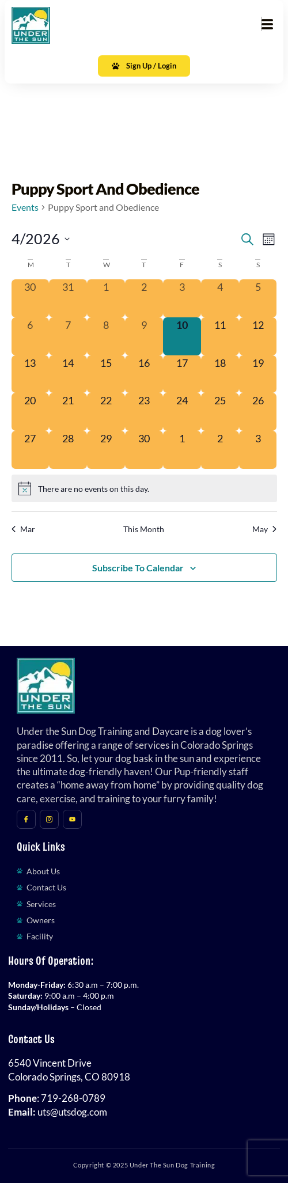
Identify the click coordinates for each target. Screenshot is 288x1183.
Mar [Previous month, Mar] (23, 529)
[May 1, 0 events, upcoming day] (182, 450)
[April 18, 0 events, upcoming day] (220, 374)
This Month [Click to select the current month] (143, 529)
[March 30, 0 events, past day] (31, 298)
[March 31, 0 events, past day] (68, 298)
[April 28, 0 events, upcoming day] (68, 450)
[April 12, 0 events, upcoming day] (258, 336)
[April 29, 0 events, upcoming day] (106, 450)
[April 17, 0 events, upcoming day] (182, 374)
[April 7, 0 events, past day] (68, 336)
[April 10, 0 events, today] (182, 336)
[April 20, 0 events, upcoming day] (31, 412)
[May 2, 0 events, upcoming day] (220, 450)
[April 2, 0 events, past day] (144, 298)
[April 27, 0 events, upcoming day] (31, 450)
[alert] (144, 488)
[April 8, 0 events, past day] (106, 336)
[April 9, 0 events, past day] (144, 336)
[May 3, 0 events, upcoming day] (258, 450)
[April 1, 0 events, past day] (106, 298)
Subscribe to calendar (138, 567)
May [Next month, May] (264, 529)
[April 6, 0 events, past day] (31, 336)
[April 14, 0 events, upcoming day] (68, 374)
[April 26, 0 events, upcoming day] (258, 412)
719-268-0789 (73, 1098)
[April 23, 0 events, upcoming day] (144, 412)
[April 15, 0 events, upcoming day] (106, 374)
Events (25, 207)
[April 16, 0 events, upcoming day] (144, 374)
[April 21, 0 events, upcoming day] (68, 412)
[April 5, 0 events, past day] (258, 298)
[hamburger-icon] (261, 24)
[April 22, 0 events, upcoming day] (106, 412)
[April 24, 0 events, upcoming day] (182, 412)
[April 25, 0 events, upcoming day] (220, 412)
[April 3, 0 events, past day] (182, 298)
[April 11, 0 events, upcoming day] (220, 336)
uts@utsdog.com (72, 1112)
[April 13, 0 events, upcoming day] (31, 374)
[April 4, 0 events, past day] (220, 298)
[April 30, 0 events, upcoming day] (144, 450)
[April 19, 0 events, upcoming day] (258, 374)
